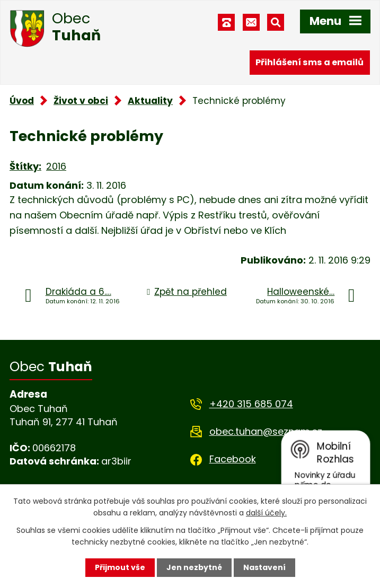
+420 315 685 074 (251, 403)
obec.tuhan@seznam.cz (265, 431)
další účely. (266, 512)
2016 (56, 166)
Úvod (22, 100)
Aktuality (150, 100)
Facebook (232, 459)
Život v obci (81, 100)
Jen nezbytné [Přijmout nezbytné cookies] (194, 567)
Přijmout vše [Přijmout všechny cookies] (120, 567)
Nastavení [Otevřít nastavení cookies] (264, 567)
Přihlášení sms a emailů (309, 62)
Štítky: (25, 166)
